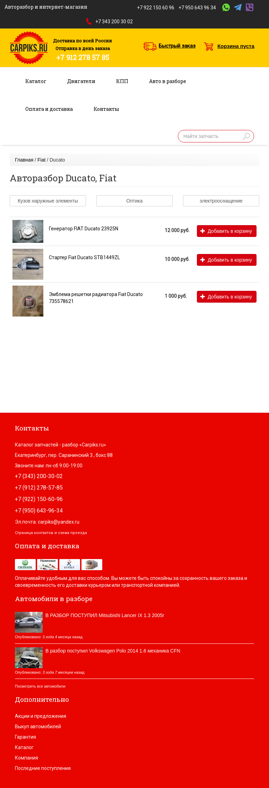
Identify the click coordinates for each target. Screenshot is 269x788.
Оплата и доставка (49, 109)
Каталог (35, 81)
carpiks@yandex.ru (58, 522)
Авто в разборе (167, 81)
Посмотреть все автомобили (40, 686)
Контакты (106, 109)
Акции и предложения (40, 716)
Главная (24, 160)
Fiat (41, 160)
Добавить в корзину (226, 231)
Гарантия (25, 737)
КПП (122, 81)
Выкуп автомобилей (38, 726)
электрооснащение (221, 201)
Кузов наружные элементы (48, 201)
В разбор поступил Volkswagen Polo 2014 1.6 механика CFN (112, 651)
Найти (246, 136)
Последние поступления (43, 768)
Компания (26, 758)
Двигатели (81, 81)
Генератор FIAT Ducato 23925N (83, 228)
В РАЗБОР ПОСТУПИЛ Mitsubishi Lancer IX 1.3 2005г (104, 615)
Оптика (135, 201)
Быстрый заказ (177, 46)
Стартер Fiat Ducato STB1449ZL (84, 257)
